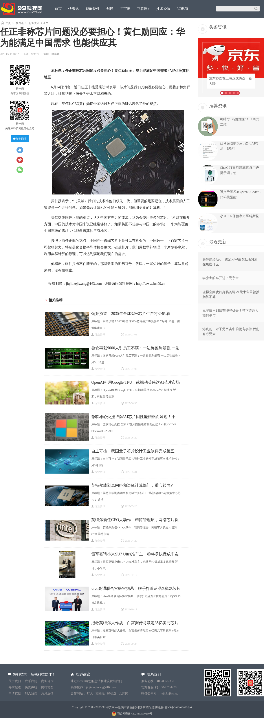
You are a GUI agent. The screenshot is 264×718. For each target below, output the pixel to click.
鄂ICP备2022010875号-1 (178, 707)
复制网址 (21, 138)
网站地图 (47, 687)
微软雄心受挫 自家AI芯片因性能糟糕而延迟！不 (133, 417)
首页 (58, 9)
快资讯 (73, 9)
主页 (8, 23)
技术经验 (163, 9)
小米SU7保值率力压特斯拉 (239, 216)
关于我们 (15, 681)
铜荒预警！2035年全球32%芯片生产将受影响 (130, 313)
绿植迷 (111, 693)
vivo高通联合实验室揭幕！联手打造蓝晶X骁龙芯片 (135, 588)
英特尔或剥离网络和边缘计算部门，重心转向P (132, 485)
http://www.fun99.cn (150, 283)
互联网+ (143, 9)
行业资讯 (34, 23)
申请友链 (15, 693)
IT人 (90, 693)
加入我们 (31, 693)
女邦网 (123, 693)
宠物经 (100, 693)
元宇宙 (125, 9)
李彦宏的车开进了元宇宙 (220, 278)
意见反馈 (47, 693)
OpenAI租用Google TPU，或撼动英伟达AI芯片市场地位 (135, 383)
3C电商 (182, 9)
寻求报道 (15, 687)
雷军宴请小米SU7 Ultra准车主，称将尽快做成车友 (135, 554)
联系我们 (31, 681)
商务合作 (47, 681)
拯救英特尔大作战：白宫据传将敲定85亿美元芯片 (134, 623)
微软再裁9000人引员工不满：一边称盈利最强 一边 (135, 348)
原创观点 (62, 20)
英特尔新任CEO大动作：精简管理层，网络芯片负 (134, 520)
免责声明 (31, 687)
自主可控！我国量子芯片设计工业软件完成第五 (132, 451)
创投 (109, 9)
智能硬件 (93, 9)
